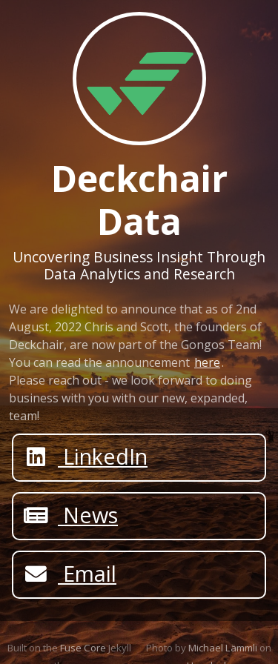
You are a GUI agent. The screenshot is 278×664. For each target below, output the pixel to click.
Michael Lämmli (222, 647)
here (207, 362)
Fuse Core (83, 647)
